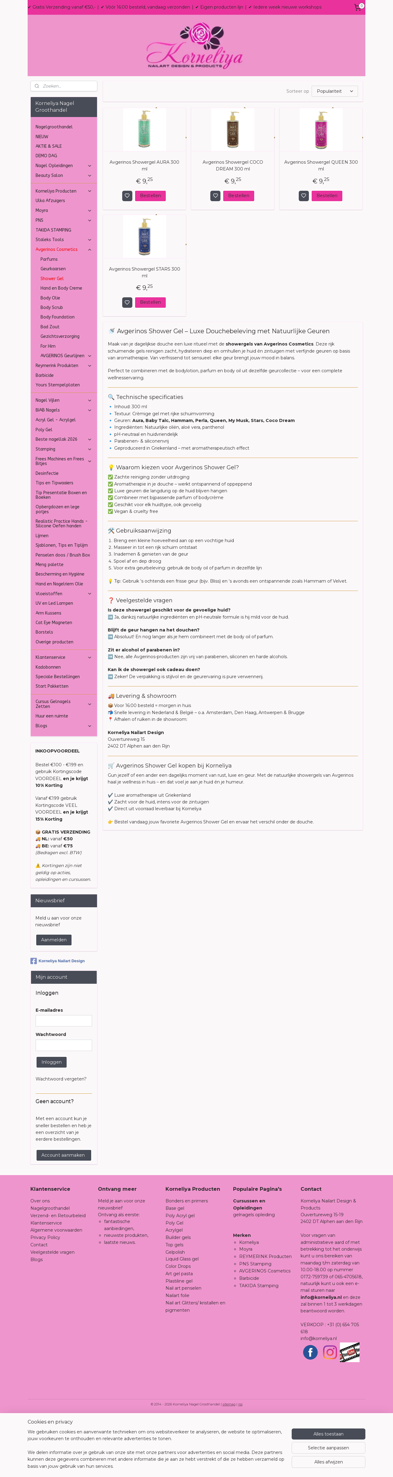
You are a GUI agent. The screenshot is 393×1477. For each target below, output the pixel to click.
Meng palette (50, 626)
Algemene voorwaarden (56, 1291)
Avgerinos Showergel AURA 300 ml (144, 227)
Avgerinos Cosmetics (64, 311)
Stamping (64, 510)
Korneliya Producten (64, 252)
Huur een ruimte (52, 777)
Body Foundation (58, 378)
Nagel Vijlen (64, 461)
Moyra (64, 272)
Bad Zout (50, 388)
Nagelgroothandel (54, 188)
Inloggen (51, 1123)
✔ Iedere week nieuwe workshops (284, 7)
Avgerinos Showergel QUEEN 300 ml (321, 227)
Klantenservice (64, 718)
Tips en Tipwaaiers (54, 544)
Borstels (44, 693)
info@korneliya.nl (319, 1400)
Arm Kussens (48, 674)
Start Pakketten (52, 747)
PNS (64, 281)
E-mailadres (49, 1071)
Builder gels (178, 1299)
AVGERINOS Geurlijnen (66, 417)
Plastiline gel (179, 1342)
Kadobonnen (48, 728)
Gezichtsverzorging (60, 398)
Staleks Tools (64, 301)
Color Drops (178, 1327)
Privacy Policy (45, 1299)
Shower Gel (52, 340)
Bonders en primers (186, 1262)
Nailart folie (177, 1357)
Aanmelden (54, 1001)
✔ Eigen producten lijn (219, 7)
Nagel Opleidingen (64, 227)
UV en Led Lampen (54, 664)
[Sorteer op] (334, 152)
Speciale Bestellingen (58, 738)
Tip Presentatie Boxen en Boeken (61, 556)
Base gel (174, 1269)
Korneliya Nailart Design (57, 1022)
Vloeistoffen (64, 655)
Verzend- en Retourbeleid (58, 1277)
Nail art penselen (183, 1349)
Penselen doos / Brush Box (63, 616)
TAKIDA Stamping (258, 1347)
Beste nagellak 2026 (64, 500)
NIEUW (42, 198)
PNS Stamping (255, 1325)
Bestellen (150, 257)
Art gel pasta (179, 1335)
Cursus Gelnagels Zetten (64, 765)
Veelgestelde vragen (52, 1313)
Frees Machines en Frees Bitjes (64, 523)
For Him (48, 407)
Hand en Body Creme (61, 349)
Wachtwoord (51, 1096)
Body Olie (50, 359)
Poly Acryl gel (180, 1277)
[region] (156, 1452)
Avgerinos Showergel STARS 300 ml (144, 334)
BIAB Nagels (64, 471)
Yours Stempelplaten (58, 446)
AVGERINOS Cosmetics (264, 1332)
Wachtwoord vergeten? (61, 1140)
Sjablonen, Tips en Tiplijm (62, 606)
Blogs (64, 787)
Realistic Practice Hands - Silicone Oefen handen (62, 585)
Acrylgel (174, 1291)
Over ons (40, 1262)
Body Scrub (52, 369)
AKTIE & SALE (49, 207)
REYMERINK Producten (265, 1318)
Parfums (49, 320)
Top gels (174, 1306)
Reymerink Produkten (64, 427)
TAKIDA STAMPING (53, 291)
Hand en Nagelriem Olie (59, 645)
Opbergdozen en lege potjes (58, 571)
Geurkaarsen (53, 330)
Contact (39, 1306)
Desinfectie (47, 534)
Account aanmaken (63, 1216)
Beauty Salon (64, 237)
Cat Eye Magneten (54, 684)
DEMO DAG (46, 217)
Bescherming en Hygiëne (60, 635)
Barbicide (45, 437)
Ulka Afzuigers (50, 262)
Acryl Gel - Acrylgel (56, 481)
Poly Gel (44, 491)
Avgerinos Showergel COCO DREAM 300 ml (232, 227)
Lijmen (42, 597)
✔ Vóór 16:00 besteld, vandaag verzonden (145, 7)
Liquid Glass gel (182, 1320)
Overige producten (54, 703)
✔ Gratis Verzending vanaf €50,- (61, 7)
